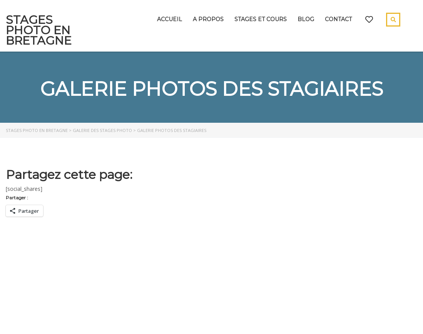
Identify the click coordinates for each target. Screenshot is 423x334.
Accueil (169, 19)
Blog (306, 19)
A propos (208, 19)
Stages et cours (260, 19)
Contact (338, 19)
